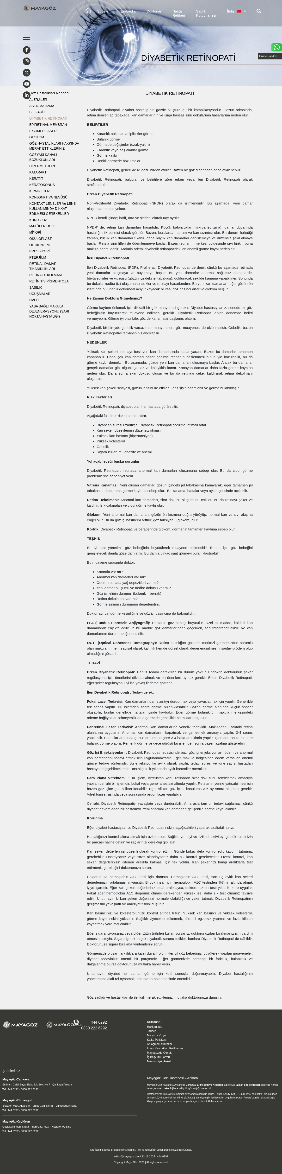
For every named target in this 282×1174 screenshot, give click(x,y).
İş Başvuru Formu (158, 1057)
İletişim (233, 11)
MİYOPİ (35, 232)
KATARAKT (38, 172)
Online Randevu (268, 56)
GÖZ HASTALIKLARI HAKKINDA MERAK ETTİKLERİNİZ (54, 145)
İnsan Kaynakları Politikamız (165, 1048)
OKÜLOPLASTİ (41, 239)
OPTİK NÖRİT (40, 245)
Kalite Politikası (156, 1039)
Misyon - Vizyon (157, 1035)
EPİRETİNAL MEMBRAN (48, 125)
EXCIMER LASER (43, 131)
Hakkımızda (154, 1026)
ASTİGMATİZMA (41, 106)
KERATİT (36, 178)
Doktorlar (154, 11)
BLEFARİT (37, 112)
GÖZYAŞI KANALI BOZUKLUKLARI (43, 157)
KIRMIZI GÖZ (39, 191)
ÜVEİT (34, 300)
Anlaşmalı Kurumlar (159, 1044)
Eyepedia (128, 11)
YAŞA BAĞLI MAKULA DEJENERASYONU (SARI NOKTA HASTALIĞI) (49, 311)
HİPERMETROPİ (42, 166)
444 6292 (99, 1022)
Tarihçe (151, 1031)
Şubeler (103, 11)
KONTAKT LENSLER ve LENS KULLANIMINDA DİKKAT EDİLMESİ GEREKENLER (52, 209)
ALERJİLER (38, 100)
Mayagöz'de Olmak (159, 1052)
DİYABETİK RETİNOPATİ (48, 118)
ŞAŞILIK (35, 287)
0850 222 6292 (94, 1028)
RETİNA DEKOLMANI (45, 275)
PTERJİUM (37, 257)
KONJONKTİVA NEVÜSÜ (48, 197)
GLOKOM (36, 137)
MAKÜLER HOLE (42, 226)
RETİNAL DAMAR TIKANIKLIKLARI (42, 266)
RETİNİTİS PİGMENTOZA (49, 281)
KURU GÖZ (38, 220)
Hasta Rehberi (178, 13)
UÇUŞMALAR (39, 294)
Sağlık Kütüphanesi (206, 13)
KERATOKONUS (42, 185)
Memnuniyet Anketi (159, 1061)
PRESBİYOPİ (39, 251)
